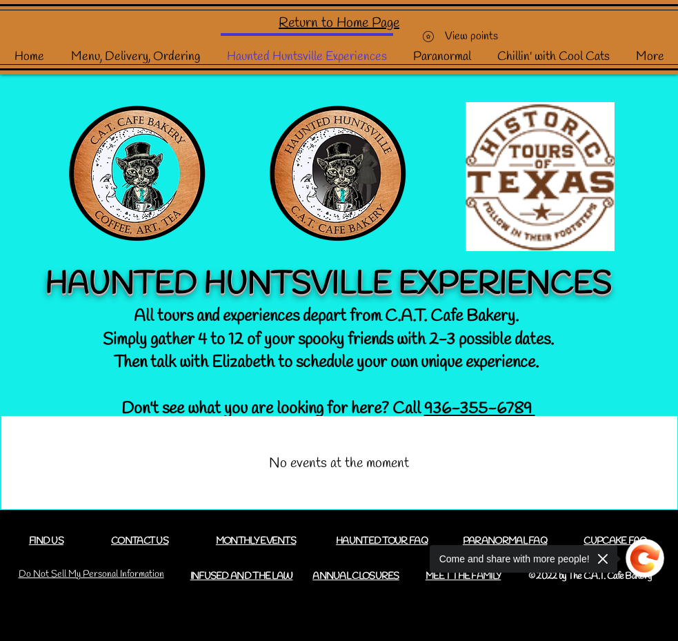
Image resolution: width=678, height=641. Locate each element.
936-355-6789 (479, 409)
